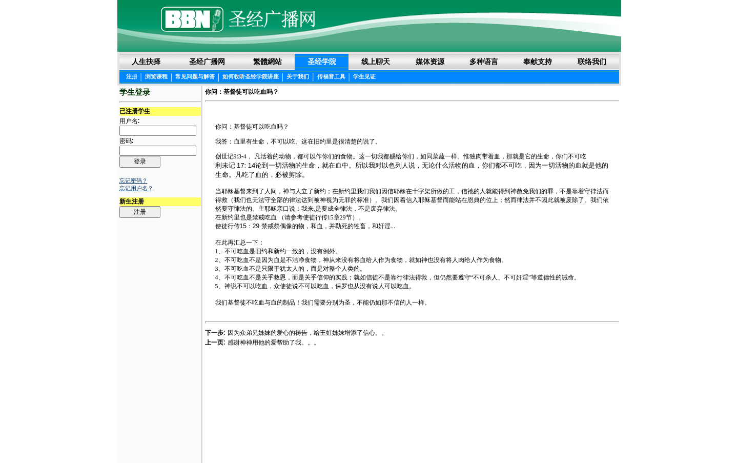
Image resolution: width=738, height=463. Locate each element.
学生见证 (364, 76)
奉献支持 (537, 61)
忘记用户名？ (136, 188)
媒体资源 (430, 61)
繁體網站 (267, 61)
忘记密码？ (133, 180)
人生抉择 (146, 61)
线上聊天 (375, 61)
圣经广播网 (207, 61)
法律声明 (369, 438)
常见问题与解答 (195, 76)
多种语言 (483, 61)
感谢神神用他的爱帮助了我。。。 (274, 342)
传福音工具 (331, 76)
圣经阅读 (336, 438)
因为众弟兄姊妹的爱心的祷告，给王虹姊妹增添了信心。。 (307, 332)
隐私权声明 (405, 438)
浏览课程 (156, 76)
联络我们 (592, 61)
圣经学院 (322, 61)
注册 (131, 76)
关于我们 (297, 76)
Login (127, 438)
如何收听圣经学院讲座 (250, 76)
